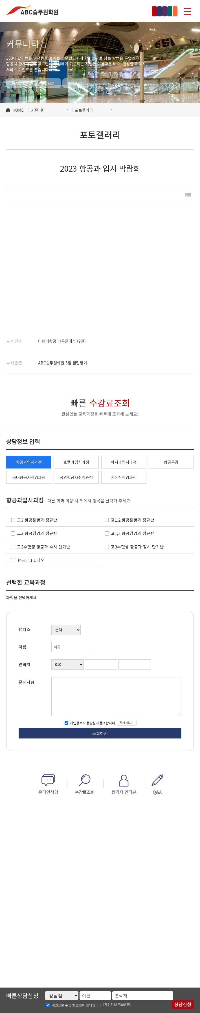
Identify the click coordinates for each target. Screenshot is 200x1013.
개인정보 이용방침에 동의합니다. (92, 722)
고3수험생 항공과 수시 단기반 (43, 547)
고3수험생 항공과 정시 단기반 (137, 547)
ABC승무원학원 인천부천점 (32, 10)
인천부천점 (122, 11)
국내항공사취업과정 (28, 477)
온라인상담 (19, 83)
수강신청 (47, 83)
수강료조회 (75, 83)
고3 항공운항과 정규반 (37, 520)
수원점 (146, 11)
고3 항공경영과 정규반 (37, 533)
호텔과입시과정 (76, 462)
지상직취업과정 (124, 477)
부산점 (167, 11)
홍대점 (98, 11)
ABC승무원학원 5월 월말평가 (62, 363)
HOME (18, 110)
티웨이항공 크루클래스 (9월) (62, 341)
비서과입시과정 (124, 462)
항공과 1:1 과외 (31, 560)
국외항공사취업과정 (76, 477)
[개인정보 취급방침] (117, 1004)
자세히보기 (127, 722)
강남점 (77, 11)
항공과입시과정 (29, 462)
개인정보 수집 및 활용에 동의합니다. (77, 1005)
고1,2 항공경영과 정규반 (132, 533)
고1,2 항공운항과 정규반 (132, 520)
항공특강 (171, 462)
